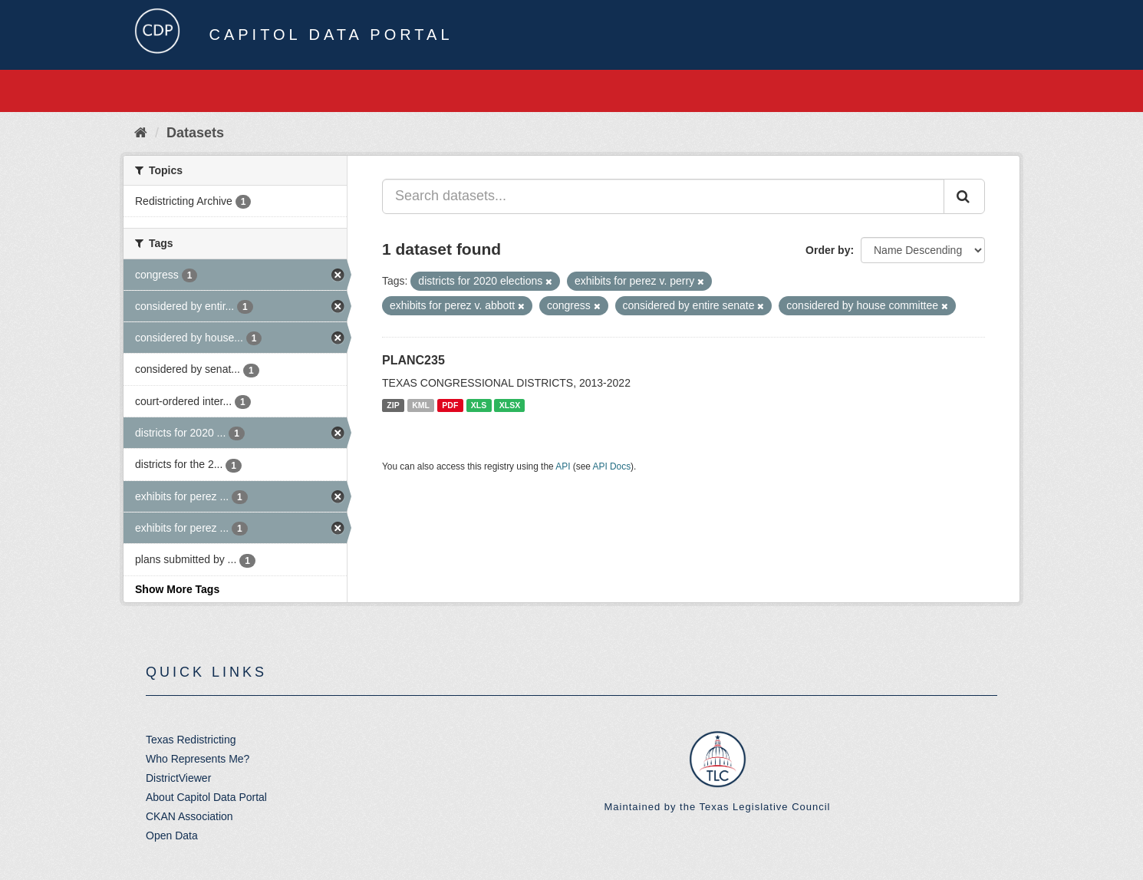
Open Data (172, 835)
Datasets (195, 132)
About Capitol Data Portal (206, 797)
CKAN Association (189, 816)
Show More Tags (177, 589)
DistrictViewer (178, 778)
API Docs (612, 466)
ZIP (393, 405)
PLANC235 (413, 360)
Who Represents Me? (197, 759)
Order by (827, 250)
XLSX (509, 405)
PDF (450, 405)
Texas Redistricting (191, 739)
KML (421, 405)
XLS (478, 405)
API (562, 466)
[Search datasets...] (663, 196)
